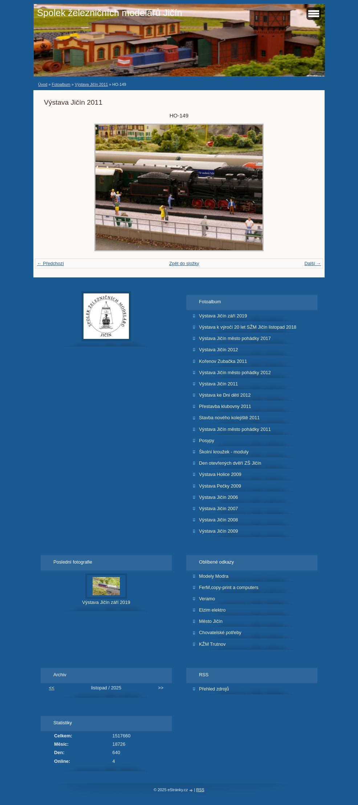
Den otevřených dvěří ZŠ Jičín (230, 463)
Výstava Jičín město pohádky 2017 (235, 338)
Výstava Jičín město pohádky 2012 (235, 372)
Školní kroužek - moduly (224, 451)
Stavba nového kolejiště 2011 (229, 417)
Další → (312, 263)
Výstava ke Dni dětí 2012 (225, 395)
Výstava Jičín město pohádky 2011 (235, 429)
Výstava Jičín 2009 (218, 531)
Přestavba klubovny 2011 (225, 406)
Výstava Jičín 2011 (91, 84)
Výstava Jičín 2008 (218, 519)
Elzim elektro (212, 610)
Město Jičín (211, 621)
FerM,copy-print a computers (229, 587)
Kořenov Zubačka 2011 (223, 361)
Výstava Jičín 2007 (218, 508)
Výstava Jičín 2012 (218, 349)
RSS (200, 790)
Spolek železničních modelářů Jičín (109, 13)
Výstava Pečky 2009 (220, 486)
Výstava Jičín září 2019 (223, 316)
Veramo (207, 598)
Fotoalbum (61, 84)
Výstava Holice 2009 (220, 474)
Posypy (206, 440)
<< (51, 687)
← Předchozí (50, 263)
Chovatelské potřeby (220, 632)
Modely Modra (213, 576)
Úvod (42, 84)
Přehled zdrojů (214, 689)
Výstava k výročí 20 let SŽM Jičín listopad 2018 (247, 327)
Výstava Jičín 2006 (218, 497)
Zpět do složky (184, 263)
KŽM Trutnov (212, 644)
